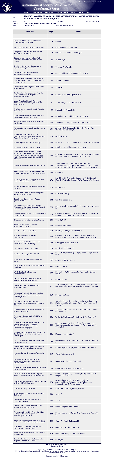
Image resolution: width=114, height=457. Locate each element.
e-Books (26, 12)
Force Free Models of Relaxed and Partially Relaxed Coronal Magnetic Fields (29, 116)
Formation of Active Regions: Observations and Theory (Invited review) (28, 41)
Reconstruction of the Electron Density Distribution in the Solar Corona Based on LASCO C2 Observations (28, 361)
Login (88, 12)
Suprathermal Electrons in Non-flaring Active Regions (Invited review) (29, 193)
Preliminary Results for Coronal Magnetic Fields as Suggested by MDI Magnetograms (29, 374)
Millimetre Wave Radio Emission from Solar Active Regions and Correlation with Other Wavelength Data (29, 295)
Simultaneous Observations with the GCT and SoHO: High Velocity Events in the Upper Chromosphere (29, 334)
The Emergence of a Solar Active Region (28, 142)
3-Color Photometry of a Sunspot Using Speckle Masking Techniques (27, 67)
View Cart (98, 1)
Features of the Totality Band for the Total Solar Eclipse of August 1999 (28, 406)
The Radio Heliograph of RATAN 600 (26, 254)
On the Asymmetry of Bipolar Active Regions (29, 47)
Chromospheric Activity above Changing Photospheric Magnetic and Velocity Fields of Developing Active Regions (29, 207)
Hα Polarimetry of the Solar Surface (26, 248)
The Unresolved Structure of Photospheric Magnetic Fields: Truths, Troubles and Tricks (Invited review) (29, 80)
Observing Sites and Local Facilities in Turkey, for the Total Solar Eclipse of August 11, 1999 (29, 421)
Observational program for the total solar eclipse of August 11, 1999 (28, 400)
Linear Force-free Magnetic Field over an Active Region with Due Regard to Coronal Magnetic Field (28, 102)
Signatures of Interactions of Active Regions (29, 220)
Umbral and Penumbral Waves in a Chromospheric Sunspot (26, 73)
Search (80, 12)
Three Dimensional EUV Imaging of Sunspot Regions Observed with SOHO (29, 180)
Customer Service (62, 12)
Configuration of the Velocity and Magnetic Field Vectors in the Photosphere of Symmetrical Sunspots (28, 94)
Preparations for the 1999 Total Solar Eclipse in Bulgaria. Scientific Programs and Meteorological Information (29, 413)
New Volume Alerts (77, 1)
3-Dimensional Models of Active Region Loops (29, 165)
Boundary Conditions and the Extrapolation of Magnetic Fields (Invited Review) (29, 440)
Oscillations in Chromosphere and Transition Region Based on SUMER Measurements (29, 347)
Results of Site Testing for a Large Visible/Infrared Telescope (25, 225)
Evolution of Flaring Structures (24, 389)
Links (73, 12)
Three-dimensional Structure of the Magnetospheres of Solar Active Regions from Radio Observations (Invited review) (29, 136)
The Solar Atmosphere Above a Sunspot (27, 147)
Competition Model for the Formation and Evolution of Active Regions (28, 52)
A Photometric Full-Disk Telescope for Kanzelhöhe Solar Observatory (27, 243)
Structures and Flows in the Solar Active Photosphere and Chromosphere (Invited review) (28, 59)
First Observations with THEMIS (25, 231)
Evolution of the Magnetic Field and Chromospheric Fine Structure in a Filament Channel (29, 303)
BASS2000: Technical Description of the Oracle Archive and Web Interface (27, 279)
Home (68, 1)
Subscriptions (37, 12)
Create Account (89, 1)
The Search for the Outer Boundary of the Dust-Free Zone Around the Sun (28, 427)
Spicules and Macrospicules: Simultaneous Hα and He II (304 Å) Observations (30, 382)
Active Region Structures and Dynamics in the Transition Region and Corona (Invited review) (29, 172)
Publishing (49, 12)
